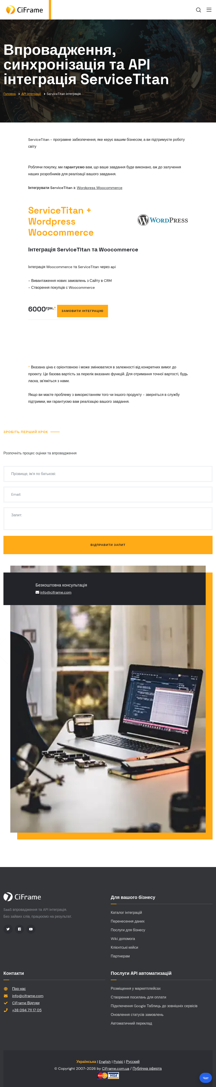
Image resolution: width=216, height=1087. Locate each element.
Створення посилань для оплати (138, 997)
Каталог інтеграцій (126, 912)
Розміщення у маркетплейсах (136, 988)
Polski (118, 1061)
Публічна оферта (147, 1068)
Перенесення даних (127, 921)
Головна (9, 94)
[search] (198, 9)
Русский (132, 1061)
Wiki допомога (123, 938)
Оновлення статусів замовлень (137, 1014)
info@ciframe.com (55, 592)
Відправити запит (108, 545)
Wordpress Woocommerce (99, 187)
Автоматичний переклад (131, 1023)
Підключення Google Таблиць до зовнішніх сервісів (154, 1006)
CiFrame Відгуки (25, 1003)
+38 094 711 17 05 (27, 1010)
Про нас (19, 988)
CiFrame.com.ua (115, 1068)
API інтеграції (31, 94)
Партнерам (120, 956)
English (105, 1061)
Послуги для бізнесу (128, 930)
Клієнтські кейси (124, 947)
